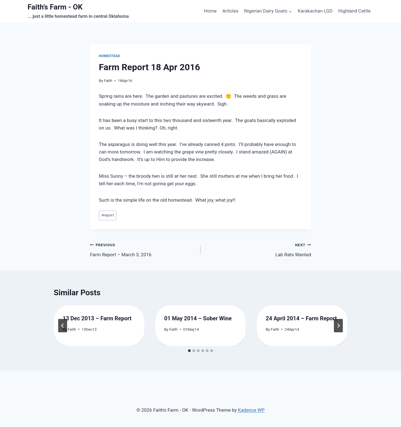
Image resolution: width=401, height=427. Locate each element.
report (107, 215)
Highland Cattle (354, 11)
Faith (108, 80)
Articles (230, 11)
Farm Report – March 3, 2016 (143, 249)
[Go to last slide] (62, 325)
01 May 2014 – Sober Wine (198, 318)
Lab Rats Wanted (258, 249)
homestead (109, 56)
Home (210, 11)
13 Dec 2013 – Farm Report (97, 318)
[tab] (189, 350)
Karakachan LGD (315, 11)
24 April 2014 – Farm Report (301, 318)
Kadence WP (251, 410)
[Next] (338, 325)
